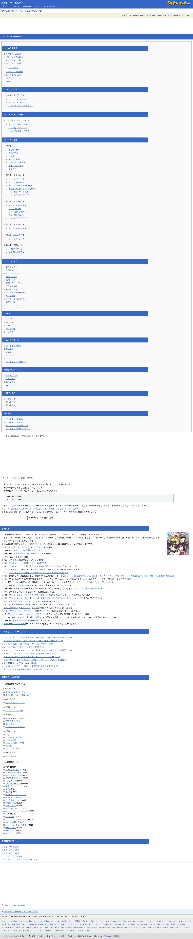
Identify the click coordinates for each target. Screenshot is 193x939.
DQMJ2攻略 (59, 924)
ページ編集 (157, 15)
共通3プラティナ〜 (16, 249)
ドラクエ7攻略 (128, 924)
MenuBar (26, 436)
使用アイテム (11, 270)
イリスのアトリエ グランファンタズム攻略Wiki (29, 601)
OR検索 (43, 518)
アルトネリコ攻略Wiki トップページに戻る (21, 912)
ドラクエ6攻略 (115, 924)
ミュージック (11, 375)
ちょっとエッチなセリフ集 (17, 426)
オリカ (16, 175)
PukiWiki (16, 936)
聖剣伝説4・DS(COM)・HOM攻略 (29, 924)
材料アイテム (11, 267)
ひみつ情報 (10, 329)
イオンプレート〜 (16, 166)
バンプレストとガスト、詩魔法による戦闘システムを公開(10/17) (31, 666)
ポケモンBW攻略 (25, 921)
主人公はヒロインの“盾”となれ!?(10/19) (20, 663)
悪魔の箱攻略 (92, 927)
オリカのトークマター (18, 124)
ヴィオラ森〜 (14, 150)
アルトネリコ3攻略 (11, 853)
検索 (142, 15)
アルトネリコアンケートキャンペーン (19, 611)
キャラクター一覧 (13, 60)
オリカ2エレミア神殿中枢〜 (20, 185)
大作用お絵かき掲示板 (32, 617)
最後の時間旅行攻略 (107, 927)
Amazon (55, 931)
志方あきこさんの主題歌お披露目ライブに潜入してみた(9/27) (29, 669)
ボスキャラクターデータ (16, 292)
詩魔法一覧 (10, 302)
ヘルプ (147, 15)
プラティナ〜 (14, 169)
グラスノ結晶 (11, 286)
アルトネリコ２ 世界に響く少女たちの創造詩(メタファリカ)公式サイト (39, 566)
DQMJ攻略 (48, 924)
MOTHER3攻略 (8, 927)
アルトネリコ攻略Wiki (12, 2)
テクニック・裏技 (13, 63)
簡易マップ (13, 68)
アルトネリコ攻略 (11, 847)
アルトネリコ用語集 (14, 419)
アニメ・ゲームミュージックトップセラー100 (27, 614)
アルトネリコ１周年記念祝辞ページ (89, 588)
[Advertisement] (96, 24)
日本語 (36, 608)
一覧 (129, 15)
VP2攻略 (11, 924)
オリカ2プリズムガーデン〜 (20, 195)
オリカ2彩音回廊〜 (16, 182)
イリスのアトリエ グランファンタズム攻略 (21, 859)
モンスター (10, 322)
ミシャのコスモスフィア (19, 102)
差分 (172, 15)
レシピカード (11, 319)
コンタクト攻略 (145, 927)
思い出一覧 (10, 402)
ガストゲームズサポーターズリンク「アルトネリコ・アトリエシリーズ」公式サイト (46, 509)
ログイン (188, 15)
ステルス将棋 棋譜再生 (21, 931)
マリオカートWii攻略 (23, 927)
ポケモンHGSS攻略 (9, 921)
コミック (9, 355)
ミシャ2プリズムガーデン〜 (20, 218)
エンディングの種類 (14, 72)
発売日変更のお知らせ (81, 576)
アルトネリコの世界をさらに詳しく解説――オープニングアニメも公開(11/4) (36, 660)
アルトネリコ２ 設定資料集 (25, 553)
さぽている (9, 393)
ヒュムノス (25, 608)
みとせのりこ (11, 385)
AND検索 (33, 518)
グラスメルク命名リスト (16, 299)
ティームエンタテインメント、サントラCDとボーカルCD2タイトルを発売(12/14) (38, 650)
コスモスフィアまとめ (15, 95)
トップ (124, 15)
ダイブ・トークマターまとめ (18, 120)
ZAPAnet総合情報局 (9, 11)
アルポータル (19, 550)
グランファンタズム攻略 (153, 921)
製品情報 (9, 349)
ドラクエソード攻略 (100, 924)
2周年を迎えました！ (35, 550)
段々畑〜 (12, 156)
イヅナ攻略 (133, 927)
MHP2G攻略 (54, 927)
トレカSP (10, 332)
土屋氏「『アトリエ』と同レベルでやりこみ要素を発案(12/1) (29, 653)
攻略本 (9, 352)
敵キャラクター (12, 289)
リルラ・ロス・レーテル (15, 727)
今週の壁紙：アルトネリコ (15, 624)
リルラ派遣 (10, 296)
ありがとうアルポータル (24, 547)
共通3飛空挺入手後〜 (17, 252)
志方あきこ (10, 379)
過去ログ (178, 15)
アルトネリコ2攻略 (11, 850)
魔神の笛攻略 (121, 927)
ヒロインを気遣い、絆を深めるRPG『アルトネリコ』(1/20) (29, 644)
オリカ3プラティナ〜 (17, 228)
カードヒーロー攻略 (161, 927)
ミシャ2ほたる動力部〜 (18, 212)
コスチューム (11, 305)
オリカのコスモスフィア (19, 99)
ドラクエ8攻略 (141, 924)
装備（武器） (11, 277)
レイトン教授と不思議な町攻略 (73, 927)
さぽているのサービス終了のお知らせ (29, 544)
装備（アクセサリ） (14, 283)
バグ (8, 78)
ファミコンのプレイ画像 (41, 931)
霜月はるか (10, 382)
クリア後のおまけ (13, 75)
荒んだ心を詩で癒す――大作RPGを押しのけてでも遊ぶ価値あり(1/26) (33, 641)
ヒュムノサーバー (11, 608)
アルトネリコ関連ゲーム (16, 362)
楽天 (62, 931)
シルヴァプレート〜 (17, 162)
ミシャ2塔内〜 (15, 209)
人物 (8, 325)
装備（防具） (11, 280)
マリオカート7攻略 (40, 927)
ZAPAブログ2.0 (176, 927)
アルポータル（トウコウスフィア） (24, 595)
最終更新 (136, 15)
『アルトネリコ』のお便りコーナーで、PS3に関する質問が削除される (38, 573)
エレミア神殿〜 (15, 159)
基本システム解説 (13, 54)
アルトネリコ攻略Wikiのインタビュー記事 (58, 595)
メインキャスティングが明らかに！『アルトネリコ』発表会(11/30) (32, 657)
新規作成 (166, 15)
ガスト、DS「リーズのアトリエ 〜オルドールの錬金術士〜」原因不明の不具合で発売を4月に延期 (133, 576)
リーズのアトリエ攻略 (13, 856)
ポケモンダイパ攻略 (58, 921)
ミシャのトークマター (18, 128)
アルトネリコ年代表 (14, 422)
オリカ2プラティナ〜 (17, 179)
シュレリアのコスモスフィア (21, 105)
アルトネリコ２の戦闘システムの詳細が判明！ (28, 563)
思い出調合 (10, 405)
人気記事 (15, 677)
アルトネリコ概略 (13, 346)
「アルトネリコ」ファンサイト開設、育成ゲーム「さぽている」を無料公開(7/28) (38, 637)
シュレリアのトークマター (20, 131)
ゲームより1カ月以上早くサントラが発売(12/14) (24, 647)
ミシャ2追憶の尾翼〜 (17, 215)
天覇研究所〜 (14, 153)
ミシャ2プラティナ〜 (17, 205)
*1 (47, 484)
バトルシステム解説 (14, 57)
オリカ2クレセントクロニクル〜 (22, 189)
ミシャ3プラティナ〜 (17, 239)
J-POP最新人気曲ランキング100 (78, 931)
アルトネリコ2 (15, 560)
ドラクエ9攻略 (154, 924)
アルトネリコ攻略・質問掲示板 (26, 620)
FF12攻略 (165, 924)
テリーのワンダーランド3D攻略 (77, 924)
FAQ (8, 81)
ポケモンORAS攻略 (41, 921)
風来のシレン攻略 (178, 924)
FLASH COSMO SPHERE (20, 585)
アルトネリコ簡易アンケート (18, 429)
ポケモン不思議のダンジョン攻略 (81, 921)
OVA (8, 358)
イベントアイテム (13, 273)
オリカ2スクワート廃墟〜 (19, 192)
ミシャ (16, 201)
